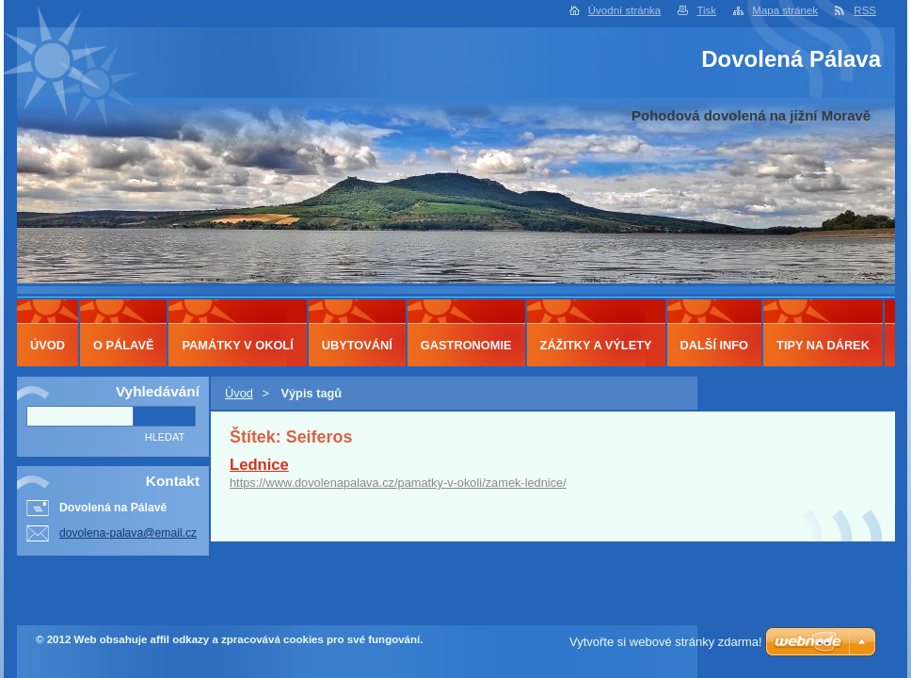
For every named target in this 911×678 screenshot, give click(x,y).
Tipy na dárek (823, 345)
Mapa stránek (785, 10)
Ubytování (357, 345)
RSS (865, 10)
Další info (714, 345)
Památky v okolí (237, 345)
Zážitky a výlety (596, 345)
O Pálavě (123, 345)
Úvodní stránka (624, 10)
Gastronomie (466, 345)
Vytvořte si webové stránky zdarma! (665, 642)
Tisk (706, 10)
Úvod (239, 393)
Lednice (259, 465)
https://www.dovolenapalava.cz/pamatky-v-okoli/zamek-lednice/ (398, 483)
